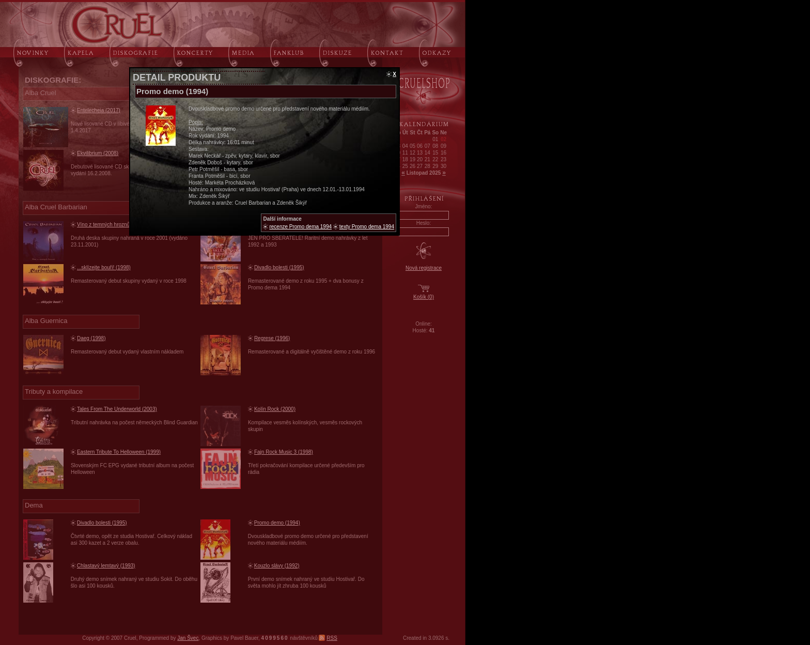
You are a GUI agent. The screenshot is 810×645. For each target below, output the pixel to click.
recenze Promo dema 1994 (300, 226)
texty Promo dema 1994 (366, 226)
